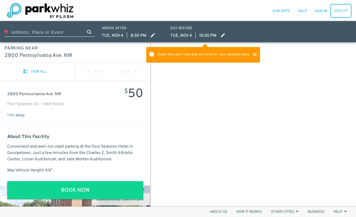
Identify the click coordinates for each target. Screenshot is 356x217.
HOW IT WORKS (249, 211)
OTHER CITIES (285, 211)
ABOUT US (218, 211)
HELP (340, 211)
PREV (95, 71)
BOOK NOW (75, 190)
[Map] (253, 124)
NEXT (129, 71)
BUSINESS (316, 211)
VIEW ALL (35, 71)
